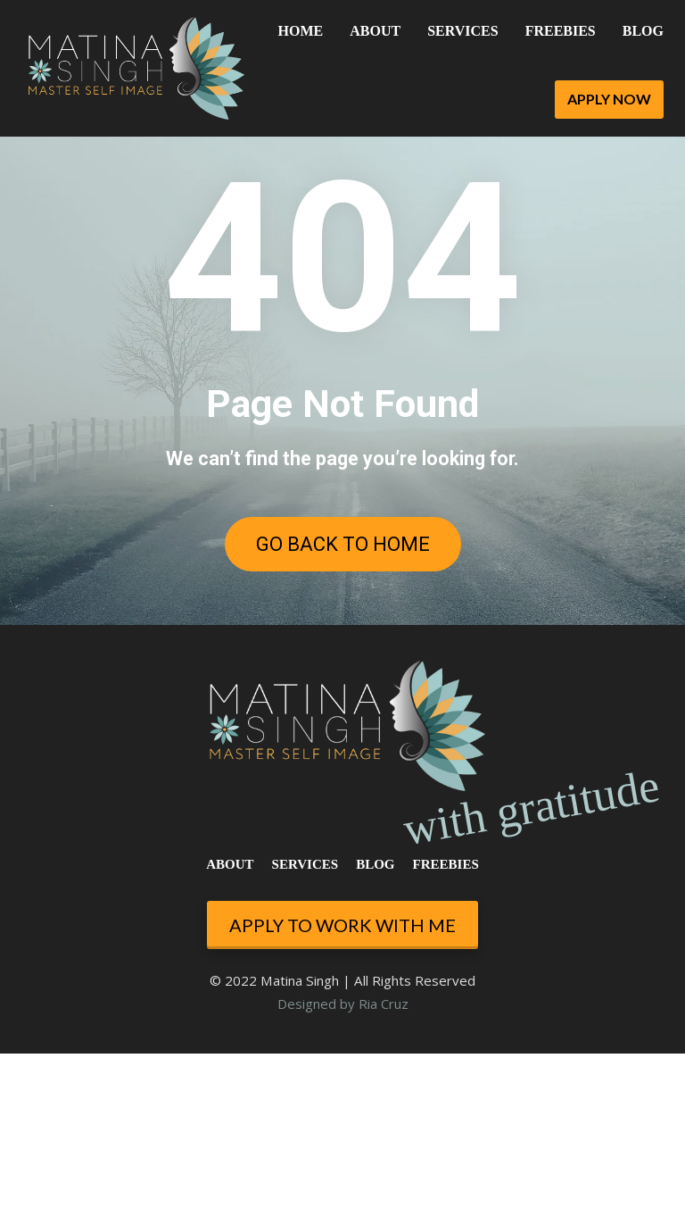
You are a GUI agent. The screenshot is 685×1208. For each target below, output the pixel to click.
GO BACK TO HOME (343, 544)
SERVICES (462, 30)
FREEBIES (560, 30)
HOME (301, 30)
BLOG (643, 30)
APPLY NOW (609, 98)
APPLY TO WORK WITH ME (342, 1078)
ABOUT (375, 30)
